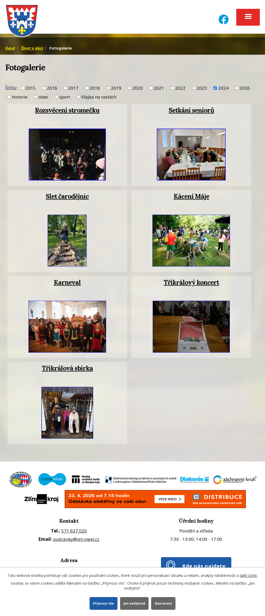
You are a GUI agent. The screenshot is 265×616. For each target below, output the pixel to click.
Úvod (10, 48)
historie (19, 98)
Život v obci (32, 48)
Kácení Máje (191, 197)
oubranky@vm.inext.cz (76, 540)
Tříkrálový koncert (191, 283)
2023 (202, 89)
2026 (244, 89)
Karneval (67, 283)
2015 (30, 89)
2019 (116, 89)
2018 (95, 89)
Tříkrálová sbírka (67, 369)
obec (43, 98)
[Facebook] (223, 16)
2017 (73, 89)
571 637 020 (74, 532)
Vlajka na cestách (98, 98)
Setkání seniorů (191, 111)
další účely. (248, 575)
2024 (223, 89)
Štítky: (11, 88)
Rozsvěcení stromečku (67, 111)
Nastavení (163, 603)
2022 (180, 89)
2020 (137, 89)
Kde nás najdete (203, 567)
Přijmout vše (103, 603)
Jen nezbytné (134, 603)
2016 (52, 89)
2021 (159, 89)
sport (64, 98)
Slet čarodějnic (67, 197)
